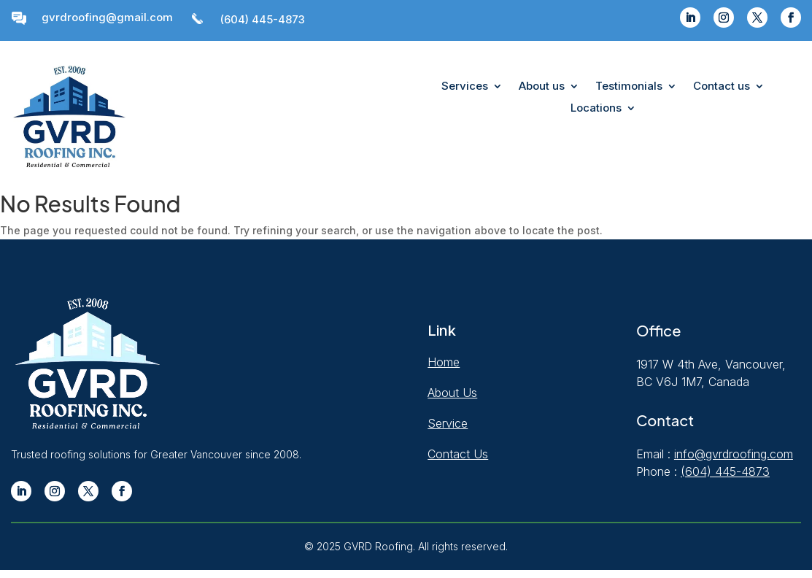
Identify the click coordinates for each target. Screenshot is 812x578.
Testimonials (628, 87)
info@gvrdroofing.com (733, 454)
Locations (596, 109)
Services (464, 87)
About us (542, 87)
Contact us (721, 87)
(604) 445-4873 (262, 19)
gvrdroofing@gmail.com (107, 17)
